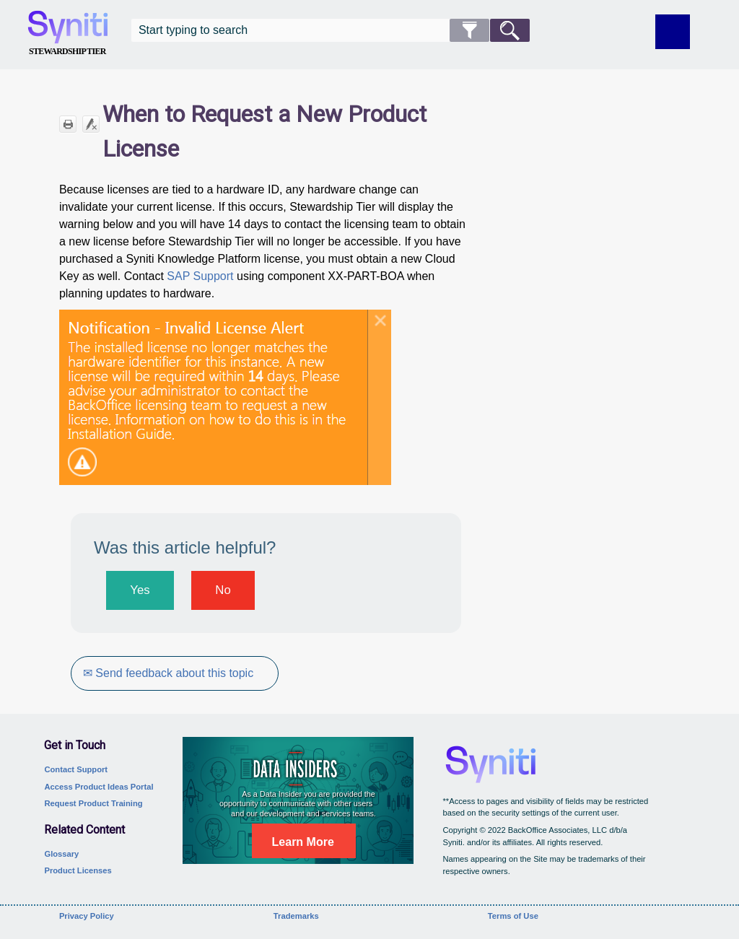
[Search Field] (330, 30)
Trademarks (296, 916)
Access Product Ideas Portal (98, 786)
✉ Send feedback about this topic (168, 673)
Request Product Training (93, 803)
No (222, 590)
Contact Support (76, 769)
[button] (469, 30)
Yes (139, 590)
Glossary (61, 854)
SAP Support (200, 276)
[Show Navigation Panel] (672, 31)
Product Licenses (77, 870)
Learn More (303, 842)
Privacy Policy (86, 916)
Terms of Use (513, 916)
